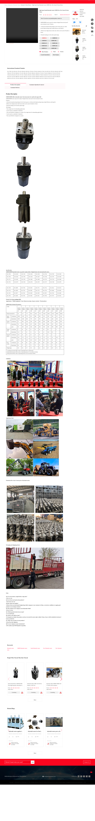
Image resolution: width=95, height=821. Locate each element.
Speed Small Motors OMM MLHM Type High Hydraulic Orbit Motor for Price (15, 698)
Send (79, 800)
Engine (28, 791)
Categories (18, 785)
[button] (61, 692)
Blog (39, 15)
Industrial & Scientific (19, 791)
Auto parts (16, 797)
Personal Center (72, 7)
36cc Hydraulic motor (47, 661)
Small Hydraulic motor (35, 661)
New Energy (17, 799)
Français (60, 796)
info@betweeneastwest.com (34, 1)
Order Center (71, 9)
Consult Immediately (45, 68)
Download (32, 15)
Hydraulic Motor (16, 18)
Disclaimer (51, 794)
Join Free (76, 1)
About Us (8, 785)
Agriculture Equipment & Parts (33, 789)
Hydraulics (10, 18)
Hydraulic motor (10, 661)
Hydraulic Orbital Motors (26, 18)
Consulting (14, 706)
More (35, 713)
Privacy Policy (52, 796)
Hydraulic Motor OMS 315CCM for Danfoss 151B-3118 (34, 698)
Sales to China (8, 799)
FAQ (50, 789)
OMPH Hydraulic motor (22, 661)
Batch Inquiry (56, 68)
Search (57, 8)
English (86, 8)
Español (60, 794)
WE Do (25, 15)
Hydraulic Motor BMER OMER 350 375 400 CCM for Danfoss (53, 698)
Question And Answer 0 (65, 28)
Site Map (7, 794)
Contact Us (48, 15)
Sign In (71, 1)
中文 (60, 789)
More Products (43, 65)
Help (43, 15)
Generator (16, 794)
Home (6, 18)
